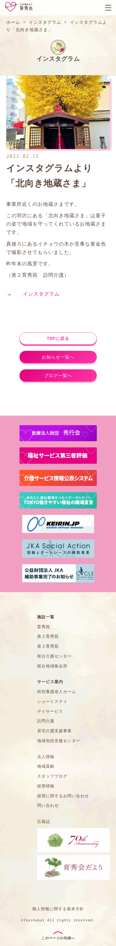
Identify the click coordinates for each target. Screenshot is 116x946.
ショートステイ (52, 701)
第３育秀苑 (48, 646)
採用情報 (45, 786)
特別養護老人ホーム (56, 691)
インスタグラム (41, 293)
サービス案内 (50, 681)
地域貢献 (45, 766)
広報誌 (43, 821)
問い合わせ (48, 805)
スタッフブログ (52, 776)
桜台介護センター (54, 656)
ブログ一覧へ (58, 375)
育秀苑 (43, 626)
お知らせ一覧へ (58, 357)
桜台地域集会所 (52, 666)
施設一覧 (45, 617)
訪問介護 (45, 721)
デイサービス (50, 711)
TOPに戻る (58, 338)
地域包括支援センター (58, 740)
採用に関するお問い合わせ (63, 796)
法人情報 (45, 756)
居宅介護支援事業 (54, 730)
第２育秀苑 (48, 636)
